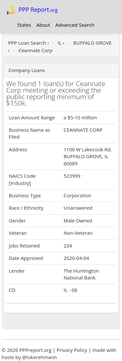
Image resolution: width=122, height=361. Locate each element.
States (24, 25)
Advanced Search (74, 25)
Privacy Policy (72, 350)
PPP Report (32, 10)
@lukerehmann (39, 357)
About (43, 25)
